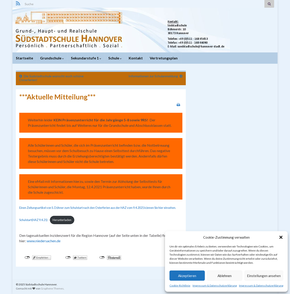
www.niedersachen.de (43, 241)
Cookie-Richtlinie (179, 285)
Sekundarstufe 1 (86, 58)
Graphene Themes (52, 288)
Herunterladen (62, 220)
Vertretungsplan (164, 58)
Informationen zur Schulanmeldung (153, 76)
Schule (115, 58)
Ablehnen (225, 276)
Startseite (24, 58)
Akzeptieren (187, 276)
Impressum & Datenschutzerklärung (215, 285)
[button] (281, 237)
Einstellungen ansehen (264, 276)
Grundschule (52, 58)
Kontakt (136, 58)
